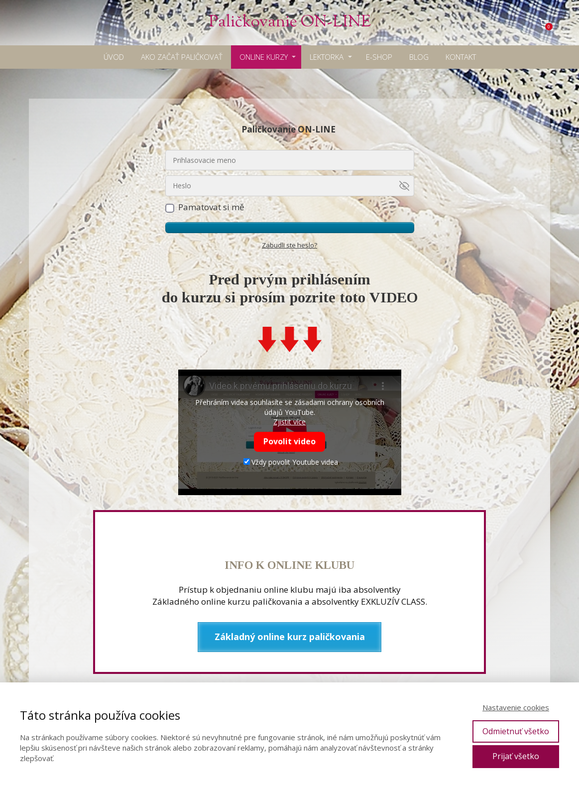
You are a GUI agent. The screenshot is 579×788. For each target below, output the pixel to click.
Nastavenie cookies (515, 707)
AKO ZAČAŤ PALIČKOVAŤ (182, 57)
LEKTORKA (327, 57)
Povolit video (289, 441)
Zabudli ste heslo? (289, 245)
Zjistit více (289, 421)
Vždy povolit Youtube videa (290, 462)
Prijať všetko (515, 756)
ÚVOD (114, 57)
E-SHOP (379, 57)
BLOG (419, 57)
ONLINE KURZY (263, 57)
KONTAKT (461, 57)
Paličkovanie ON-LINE (290, 22)
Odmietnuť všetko (515, 731)
